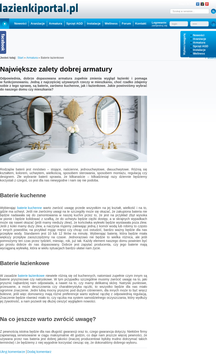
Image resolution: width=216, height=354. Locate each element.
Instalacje (199, 50)
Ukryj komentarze (12, 352)
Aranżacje (199, 39)
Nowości (198, 35)
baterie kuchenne (29, 208)
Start (4, 23)
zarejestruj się (159, 25)
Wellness (199, 53)
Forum (126, 23)
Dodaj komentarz (39, 352)
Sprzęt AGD (200, 46)
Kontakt (140, 23)
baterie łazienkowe (31, 275)
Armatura (199, 42)
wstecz (211, 58)
